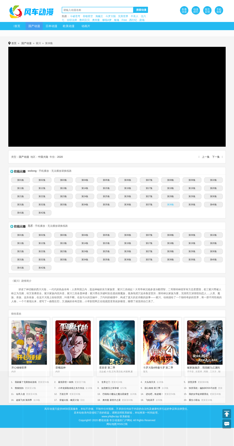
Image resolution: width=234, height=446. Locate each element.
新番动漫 (184, 10)
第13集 (63, 188)
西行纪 (133, 20)
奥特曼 (96, 20)
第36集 (127, 204)
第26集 (127, 196)
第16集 (127, 188)
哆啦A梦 (107, 20)
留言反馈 (207, 10)
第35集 (106, 204)
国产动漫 (34, 26)
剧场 (142, 20)
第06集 (127, 180)
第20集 (213, 188)
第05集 (106, 180)
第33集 (63, 204)
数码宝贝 (85, 20)
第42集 (42, 212)
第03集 (63, 180)
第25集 (106, 196)
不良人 (134, 16)
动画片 (86, 26)
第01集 (20, 180)
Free (124, 20)
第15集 (106, 188)
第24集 (85, 196)
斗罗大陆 (111, 16)
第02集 (42, 180)
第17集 (149, 188)
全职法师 (72, 20)
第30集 (213, 196)
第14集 (85, 188)
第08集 (170, 180)
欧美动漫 (68, 26)
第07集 (149, 180)
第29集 (192, 196)
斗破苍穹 (75, 16)
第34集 (85, 204)
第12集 (42, 188)
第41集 (20, 212)
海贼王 (99, 16)
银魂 (116, 20)
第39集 (192, 204)
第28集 (170, 196)
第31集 (20, 204)
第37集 (149, 204)
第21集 (20, 196)
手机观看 (219, 10)
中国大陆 (43, 156)
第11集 (20, 188)
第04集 (85, 180)
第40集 (213, 204)
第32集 (42, 204)
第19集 (192, 188)
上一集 (206, 156)
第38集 (170, 204)
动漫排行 (195, 10)
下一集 (216, 156)
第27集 (149, 196)
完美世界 (123, 16)
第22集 (42, 196)
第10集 (213, 180)
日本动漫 (51, 26)
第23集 (63, 196)
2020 (60, 156)
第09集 (192, 180)
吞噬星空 (88, 16)
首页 (17, 26)
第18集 (170, 188)
